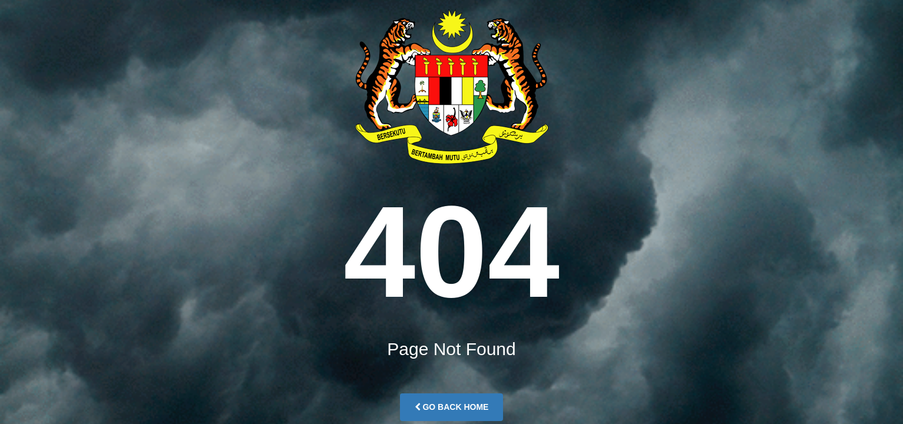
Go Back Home (452, 407)
